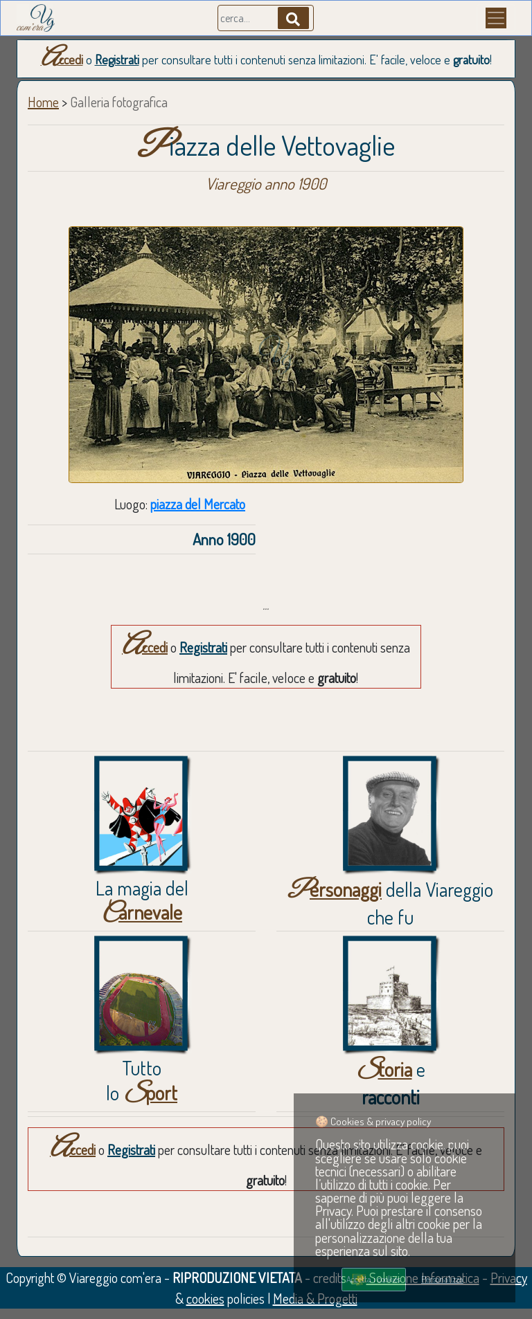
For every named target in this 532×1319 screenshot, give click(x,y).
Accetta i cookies (373, 1278)
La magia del (142, 900)
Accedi (62, 59)
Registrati (117, 59)
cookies (205, 1298)
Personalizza (442, 1278)
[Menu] (496, 18)
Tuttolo (141, 1080)
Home (43, 102)
